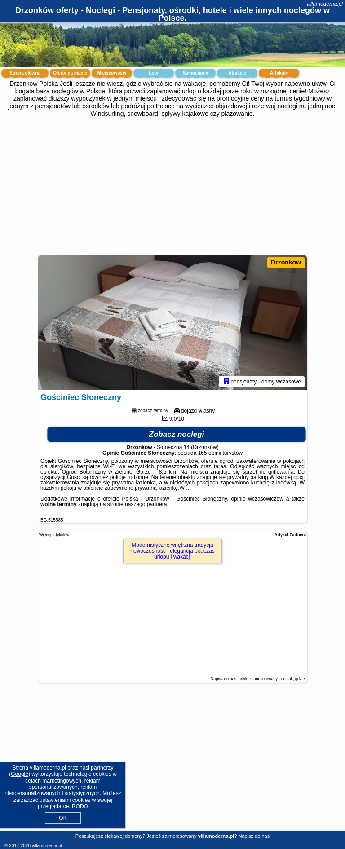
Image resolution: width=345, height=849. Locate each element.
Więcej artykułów (54, 534)
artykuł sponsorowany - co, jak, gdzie (272, 679)
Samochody (195, 72)
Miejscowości (111, 72)
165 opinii (209, 453)
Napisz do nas (254, 836)
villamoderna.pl (324, 4)
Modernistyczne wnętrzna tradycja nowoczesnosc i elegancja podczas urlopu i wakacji (172, 551)
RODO (80, 806)
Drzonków (286, 262)
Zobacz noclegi (176, 434)
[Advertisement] (172, 185)
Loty (153, 72)
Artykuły (279, 72)
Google (19, 774)
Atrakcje (237, 72)
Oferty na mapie (70, 72)
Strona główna (24, 72)
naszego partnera (146, 504)
